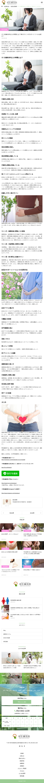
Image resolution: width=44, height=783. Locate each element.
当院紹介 (22, 765)
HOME (22, 753)
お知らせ (22, 755)
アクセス (22, 770)
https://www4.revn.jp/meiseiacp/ (9, 483)
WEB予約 (22, 760)
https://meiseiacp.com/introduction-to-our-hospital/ (13, 459)
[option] (12, 661)
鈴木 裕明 (15, 499)
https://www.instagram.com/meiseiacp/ (11, 493)
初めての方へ (22, 758)
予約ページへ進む (22, 701)
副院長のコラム (7, 634)
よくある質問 (22, 773)
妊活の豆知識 (4, 29)
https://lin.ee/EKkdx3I (7, 467)
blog (4, 630)
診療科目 (22, 763)
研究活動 (5, 641)
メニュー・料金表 (22, 768)
